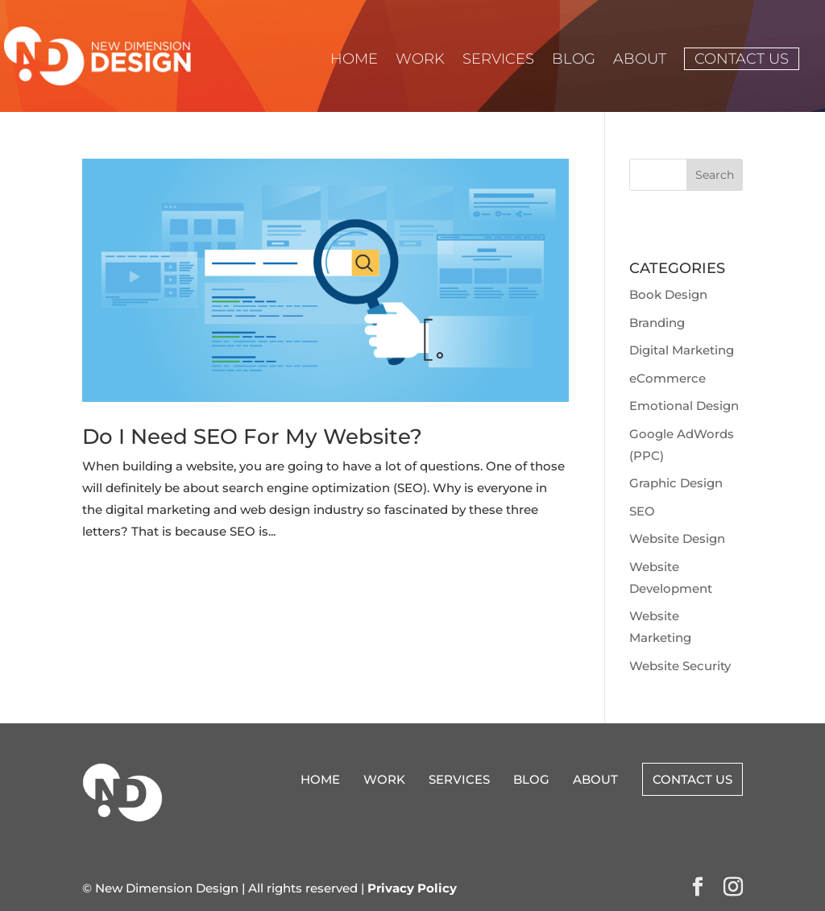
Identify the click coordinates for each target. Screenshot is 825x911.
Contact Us (741, 59)
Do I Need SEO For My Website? (252, 436)
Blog (573, 60)
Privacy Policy (412, 888)
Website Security (680, 665)
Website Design (677, 538)
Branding (657, 322)
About (639, 60)
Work (420, 60)
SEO (642, 511)
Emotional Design (684, 405)
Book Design (668, 294)
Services (498, 60)
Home (354, 60)
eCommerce (667, 378)
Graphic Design (676, 483)
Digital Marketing (681, 350)
